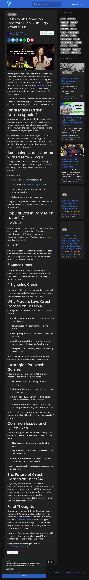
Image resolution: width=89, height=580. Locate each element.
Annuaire (81, 575)
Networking (67, 42)
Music (76, 39)
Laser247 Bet (18, 32)
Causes (71, 19)
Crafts (65, 22)
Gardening (73, 32)
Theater (65, 52)
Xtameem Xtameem (70, 179)
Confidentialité (69, 572)
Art (63, 19)
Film (72, 25)
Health (64, 36)
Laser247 (12, 552)
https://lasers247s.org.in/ (19, 546)
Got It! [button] (24, 576)
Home (73, 36)
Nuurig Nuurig (68, 214)
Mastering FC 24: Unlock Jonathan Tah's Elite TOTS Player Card (70, 163)
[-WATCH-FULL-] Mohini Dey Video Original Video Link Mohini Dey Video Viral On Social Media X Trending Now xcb (72, 242)
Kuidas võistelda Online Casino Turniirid (70, 81)
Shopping (66, 49)
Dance (74, 22)
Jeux (63, 32)
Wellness (76, 52)
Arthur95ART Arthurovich (71, 96)
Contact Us (80, 572)
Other (78, 42)
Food (73, 29)
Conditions (58, 572)
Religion (73, 46)
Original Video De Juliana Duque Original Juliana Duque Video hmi (70, 205)
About (50, 572)
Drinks (64, 25)
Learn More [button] (10, 569)
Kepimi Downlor (68, 138)
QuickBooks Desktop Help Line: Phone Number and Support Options (72, 121)
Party (64, 46)
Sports (12, 15)
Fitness (65, 29)
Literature (66, 39)
